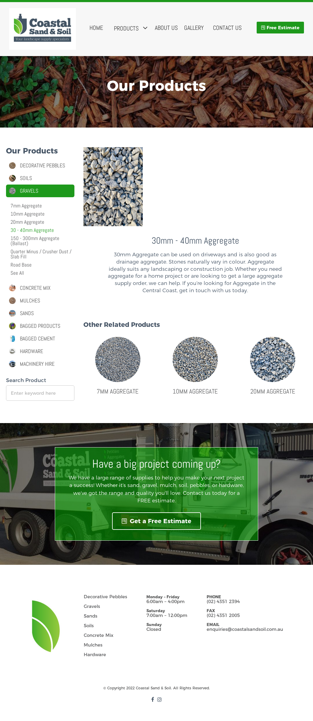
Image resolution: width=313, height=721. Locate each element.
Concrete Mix (35, 288)
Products (126, 28)
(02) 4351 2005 (223, 615)
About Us (166, 28)
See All (17, 273)
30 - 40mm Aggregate (32, 230)
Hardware (31, 351)
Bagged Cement (37, 338)
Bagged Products (40, 326)
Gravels (29, 191)
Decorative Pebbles (42, 165)
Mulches (30, 300)
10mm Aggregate (195, 391)
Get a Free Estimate (156, 521)
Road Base (21, 264)
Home (96, 28)
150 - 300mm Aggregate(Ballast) (35, 241)
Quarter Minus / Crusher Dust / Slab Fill (41, 254)
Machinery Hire (37, 364)
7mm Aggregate (118, 391)
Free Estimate (283, 27)
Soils (26, 178)
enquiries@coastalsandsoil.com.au (245, 629)
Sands (27, 313)
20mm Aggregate (272, 391)
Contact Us (227, 28)
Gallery (194, 28)
